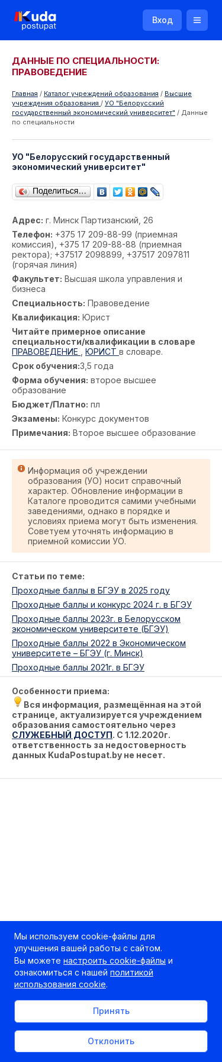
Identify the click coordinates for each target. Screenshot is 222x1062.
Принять (111, 1011)
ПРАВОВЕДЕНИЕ (46, 351)
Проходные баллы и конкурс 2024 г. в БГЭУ (102, 604)
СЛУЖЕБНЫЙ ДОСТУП (62, 735)
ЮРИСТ (102, 351)
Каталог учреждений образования (101, 93)
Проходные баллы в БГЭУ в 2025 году (91, 590)
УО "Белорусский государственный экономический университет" (93, 108)
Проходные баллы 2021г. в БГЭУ (78, 667)
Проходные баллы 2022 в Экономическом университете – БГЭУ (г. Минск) (99, 648)
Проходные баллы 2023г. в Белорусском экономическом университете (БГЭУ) (96, 624)
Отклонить (111, 1041)
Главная (25, 93)
